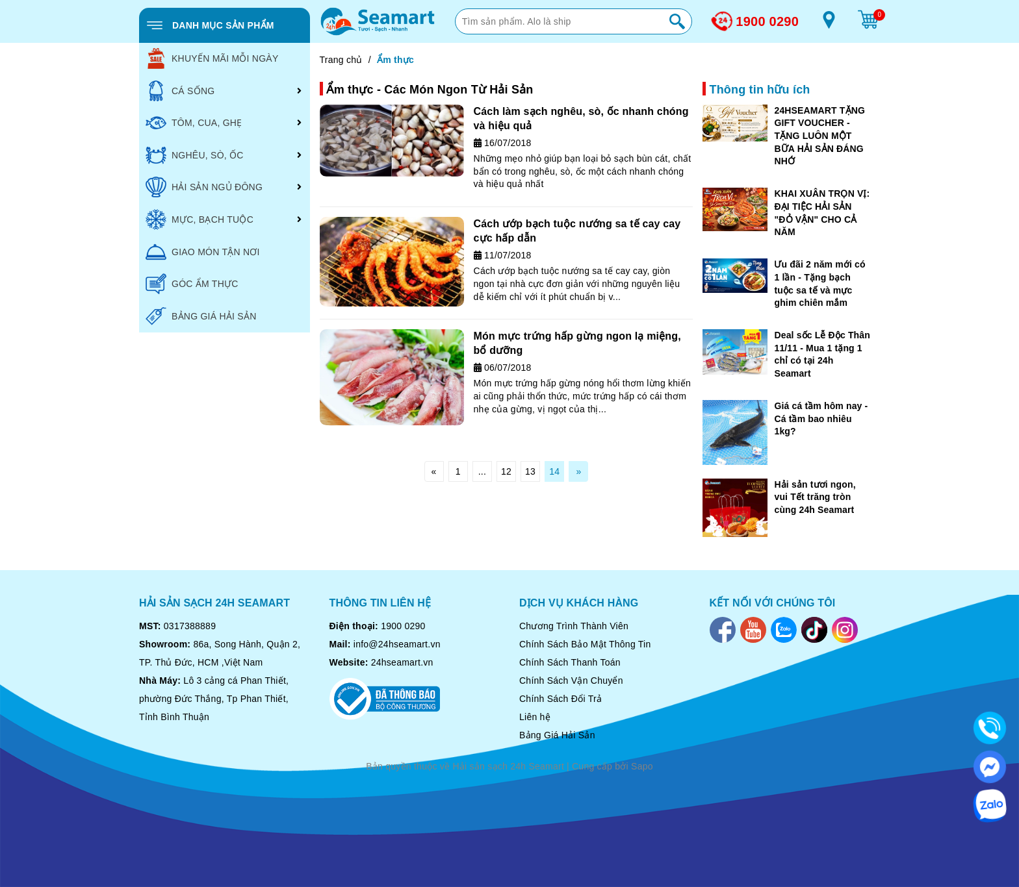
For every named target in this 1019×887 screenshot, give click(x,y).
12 (506, 471)
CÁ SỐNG (180, 91)
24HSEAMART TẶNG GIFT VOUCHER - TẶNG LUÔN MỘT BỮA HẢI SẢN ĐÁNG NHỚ (819, 135)
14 (554, 471)
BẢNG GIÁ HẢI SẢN (201, 316)
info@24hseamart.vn (397, 644)
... (482, 471)
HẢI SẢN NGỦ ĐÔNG (204, 187)
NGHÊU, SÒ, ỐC (195, 155)
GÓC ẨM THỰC (192, 283)
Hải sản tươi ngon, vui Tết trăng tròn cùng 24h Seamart (814, 497)
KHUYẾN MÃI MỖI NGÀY (212, 58)
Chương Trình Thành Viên (573, 626)
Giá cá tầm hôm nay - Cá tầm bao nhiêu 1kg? (821, 418)
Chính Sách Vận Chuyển (571, 680)
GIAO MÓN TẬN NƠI (203, 252)
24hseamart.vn (402, 662)
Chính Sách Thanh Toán (570, 662)
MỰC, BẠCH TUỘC (199, 219)
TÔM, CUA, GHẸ (194, 122)
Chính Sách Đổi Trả (560, 698)
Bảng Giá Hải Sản (557, 735)
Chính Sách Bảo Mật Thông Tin (585, 644)
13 (530, 471)
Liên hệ (534, 717)
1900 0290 (767, 21)
